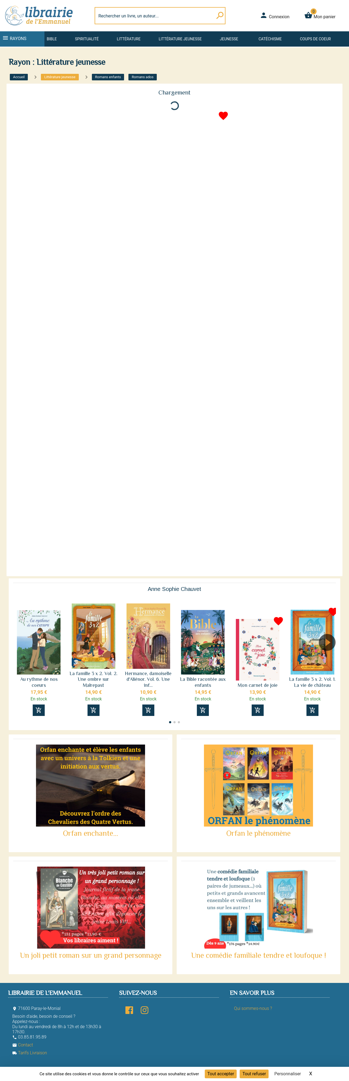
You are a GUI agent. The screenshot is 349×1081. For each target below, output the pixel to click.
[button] (329, 658)
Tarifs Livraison (29, 1052)
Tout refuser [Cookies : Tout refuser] (254, 1073)
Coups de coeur (315, 39)
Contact (22, 1044)
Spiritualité (87, 39)
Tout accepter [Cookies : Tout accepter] (220, 1073)
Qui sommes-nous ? (253, 1008)
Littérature (129, 39)
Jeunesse (229, 39)
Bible (52, 39)
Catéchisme (270, 39)
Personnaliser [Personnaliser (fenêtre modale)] (287, 1073)
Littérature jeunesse (180, 39)
